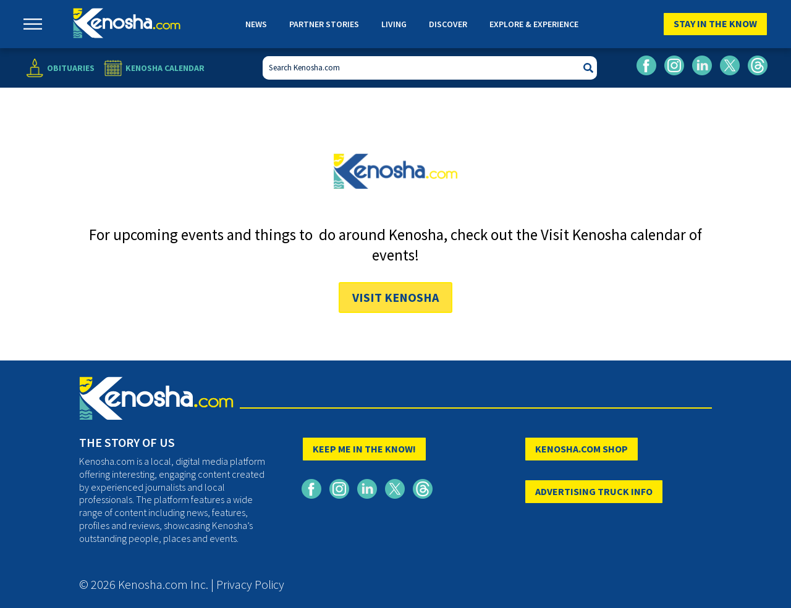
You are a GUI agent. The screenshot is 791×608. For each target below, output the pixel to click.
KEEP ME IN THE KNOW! (364, 449)
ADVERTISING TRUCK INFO (594, 491)
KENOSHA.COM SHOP (581, 449)
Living (394, 24)
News (256, 24)
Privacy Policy (250, 584)
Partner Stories (324, 24)
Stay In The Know (715, 23)
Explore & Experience (533, 24)
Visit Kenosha (395, 297)
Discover (448, 24)
